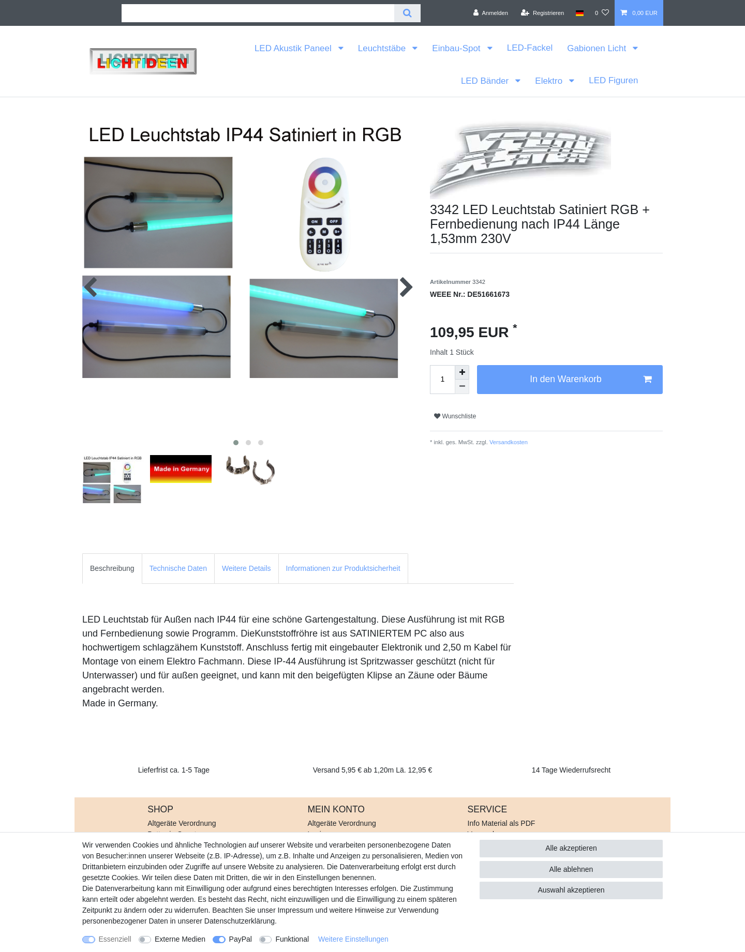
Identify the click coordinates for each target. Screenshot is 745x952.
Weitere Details (246, 568)
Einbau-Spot (457, 48)
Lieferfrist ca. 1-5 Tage (174, 770)
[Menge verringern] (462, 387)
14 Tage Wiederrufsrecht (571, 770)
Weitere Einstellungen (353, 939)
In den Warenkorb (590, 379)
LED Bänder (486, 81)
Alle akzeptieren (571, 848)
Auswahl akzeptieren (571, 890)
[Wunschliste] (602, 13)
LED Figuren (613, 80)
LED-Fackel (530, 48)
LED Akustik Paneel (294, 48)
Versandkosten (508, 442)
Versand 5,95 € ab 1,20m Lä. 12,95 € (372, 770)
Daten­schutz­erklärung (239, 921)
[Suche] (407, 13)
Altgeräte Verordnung (181, 823)
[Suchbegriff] (258, 13)
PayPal (240, 939)
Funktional (292, 939)
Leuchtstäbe (383, 48)
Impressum (295, 910)
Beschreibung (112, 568)
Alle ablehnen (571, 869)
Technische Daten (178, 568)
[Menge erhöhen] (462, 372)
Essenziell (115, 939)
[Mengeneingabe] (442, 379)
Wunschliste (455, 416)
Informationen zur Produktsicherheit (343, 568)
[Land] (579, 13)
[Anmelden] (491, 13)
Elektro (549, 81)
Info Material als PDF (501, 823)
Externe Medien (180, 939)
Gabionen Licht (598, 48)
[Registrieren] (542, 13)
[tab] (112, 568)
